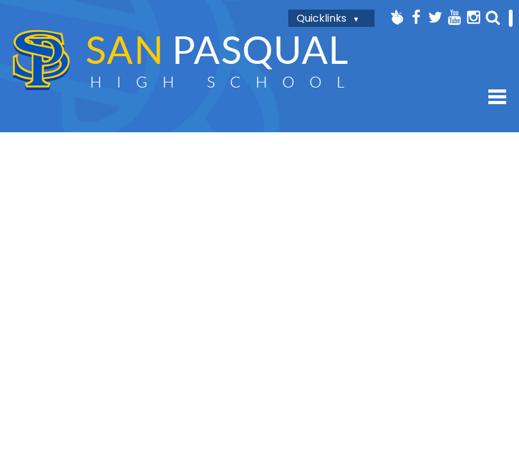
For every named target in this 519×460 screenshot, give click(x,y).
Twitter (435, 17)
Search (492, 17)
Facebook (416, 17)
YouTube (454, 17)
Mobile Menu (497, 96)
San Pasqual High (180, 59)
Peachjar (397, 17)
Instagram (473, 17)
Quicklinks (321, 18)
